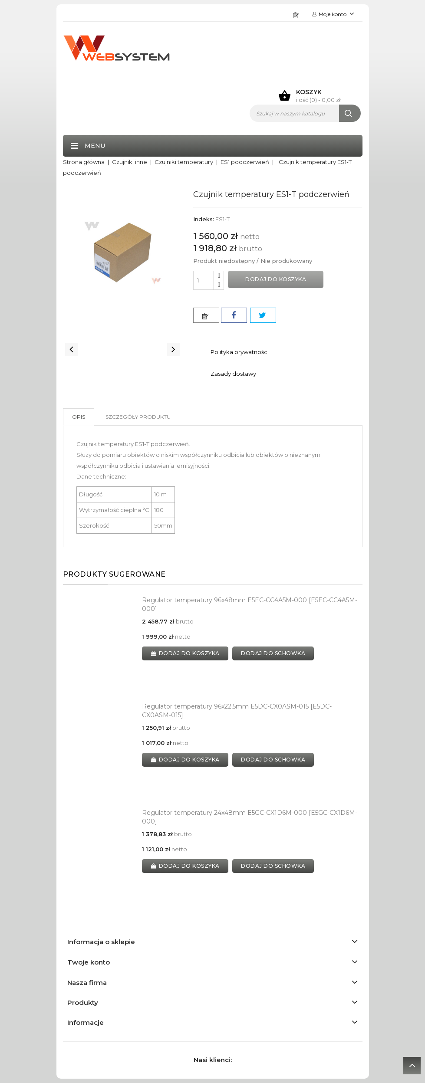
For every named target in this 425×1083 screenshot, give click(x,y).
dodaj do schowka (273, 653)
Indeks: (203, 219)
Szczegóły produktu (138, 417)
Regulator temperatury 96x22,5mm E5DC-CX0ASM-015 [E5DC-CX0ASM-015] (237, 710)
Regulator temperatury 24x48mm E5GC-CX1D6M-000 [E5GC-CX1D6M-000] (249, 817)
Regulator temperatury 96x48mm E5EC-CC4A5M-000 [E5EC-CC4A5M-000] (249, 604)
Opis (78, 417)
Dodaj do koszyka (275, 279)
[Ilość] (203, 280)
